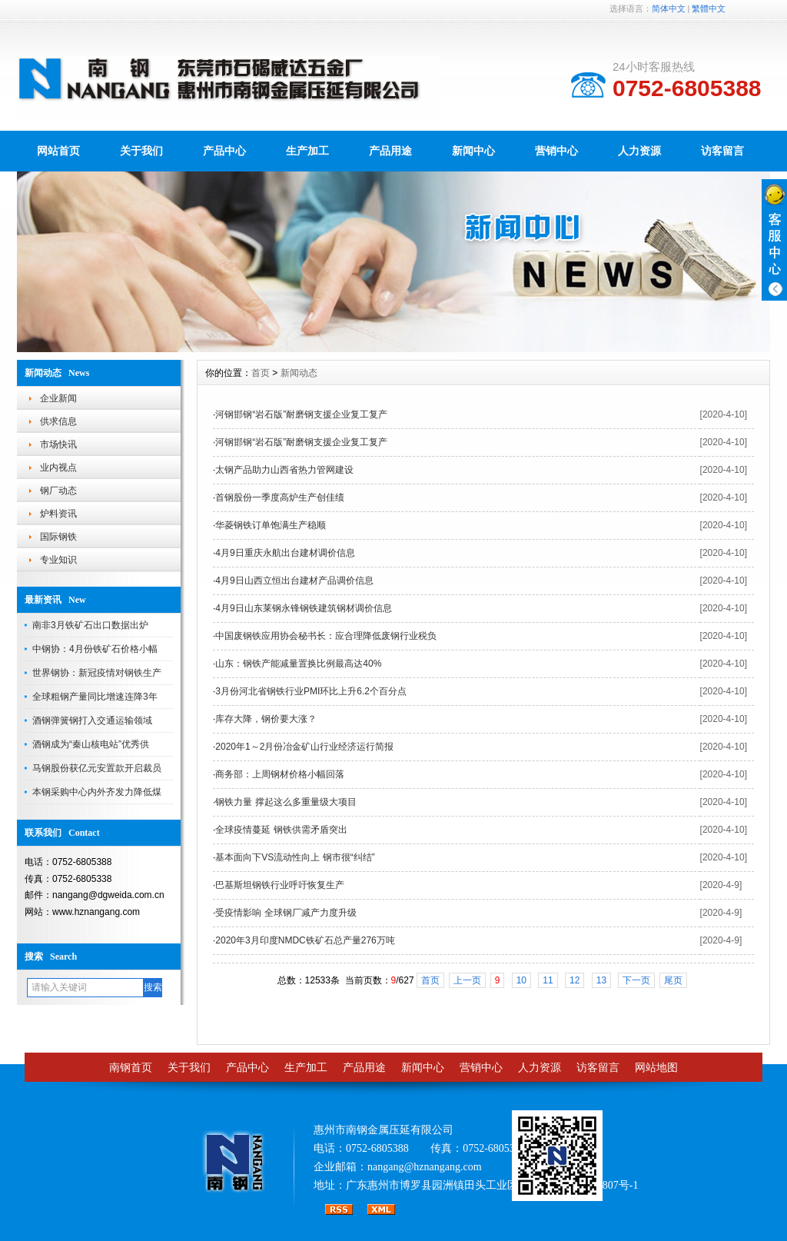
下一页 (636, 980)
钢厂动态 (58, 490)
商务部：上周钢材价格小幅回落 (279, 774)
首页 (260, 373)
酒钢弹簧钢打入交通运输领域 (92, 720)
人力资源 (639, 151)
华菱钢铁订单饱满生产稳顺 (270, 525)
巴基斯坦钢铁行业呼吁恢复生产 (279, 885)
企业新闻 (58, 398)
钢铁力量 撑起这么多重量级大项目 (285, 802)
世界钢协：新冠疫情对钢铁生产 (96, 672)
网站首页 (58, 151)
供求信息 (58, 421)
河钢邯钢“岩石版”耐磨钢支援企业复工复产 (301, 414)
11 (548, 980)
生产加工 (307, 151)
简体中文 (669, 8)
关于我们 (141, 151)
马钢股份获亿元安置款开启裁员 (96, 768)
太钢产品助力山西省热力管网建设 (284, 469)
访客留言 (722, 151)
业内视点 (58, 467)
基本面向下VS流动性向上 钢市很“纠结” (294, 857)
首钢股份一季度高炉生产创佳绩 (279, 497)
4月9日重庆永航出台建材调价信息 (284, 552)
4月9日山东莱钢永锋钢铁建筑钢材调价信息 (303, 608)
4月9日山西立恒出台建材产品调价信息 (294, 580)
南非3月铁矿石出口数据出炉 (90, 625)
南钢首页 (130, 1067)
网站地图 (656, 1067)
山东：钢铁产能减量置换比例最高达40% (298, 663)
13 (601, 980)
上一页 (467, 980)
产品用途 (390, 151)
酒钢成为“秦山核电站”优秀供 (90, 744)
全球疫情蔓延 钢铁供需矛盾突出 (281, 829)
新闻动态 (299, 373)
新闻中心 (473, 151)
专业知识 (58, 559)
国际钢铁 (58, 536)
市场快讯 (58, 444)
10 (521, 980)
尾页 (673, 980)
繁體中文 (709, 8)
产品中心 (224, 151)
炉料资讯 (58, 513)
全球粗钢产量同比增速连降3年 (95, 696)
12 (574, 980)
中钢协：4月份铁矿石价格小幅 (95, 649)
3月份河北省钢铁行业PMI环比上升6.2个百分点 (311, 691)
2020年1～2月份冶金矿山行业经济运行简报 (304, 746)
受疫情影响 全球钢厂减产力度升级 (285, 912)
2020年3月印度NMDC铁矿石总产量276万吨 (304, 940)
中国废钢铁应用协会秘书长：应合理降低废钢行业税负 (326, 635)
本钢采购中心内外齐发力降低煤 (96, 792)
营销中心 (556, 151)
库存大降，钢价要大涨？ (266, 719)
